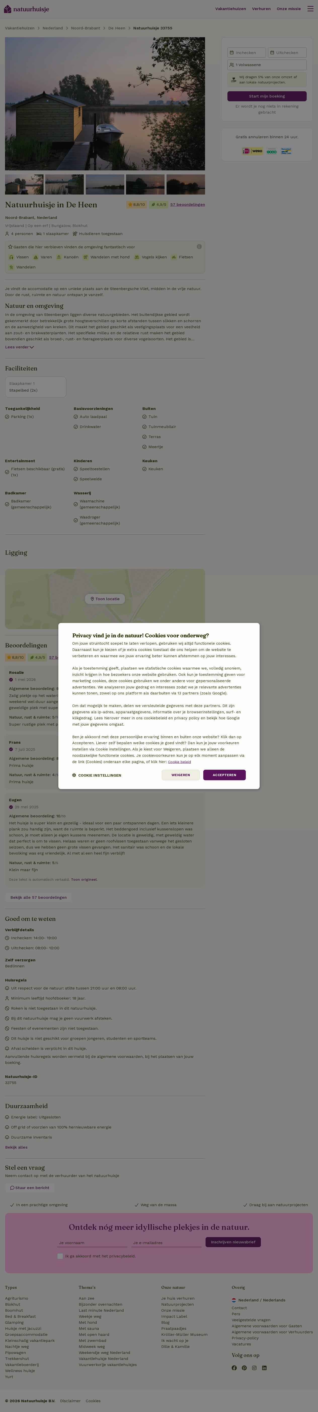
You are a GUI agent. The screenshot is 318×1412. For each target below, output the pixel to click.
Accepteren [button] (223, 775)
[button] (96, 775)
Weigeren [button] (178, 775)
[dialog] (159, 706)
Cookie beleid (180, 761)
